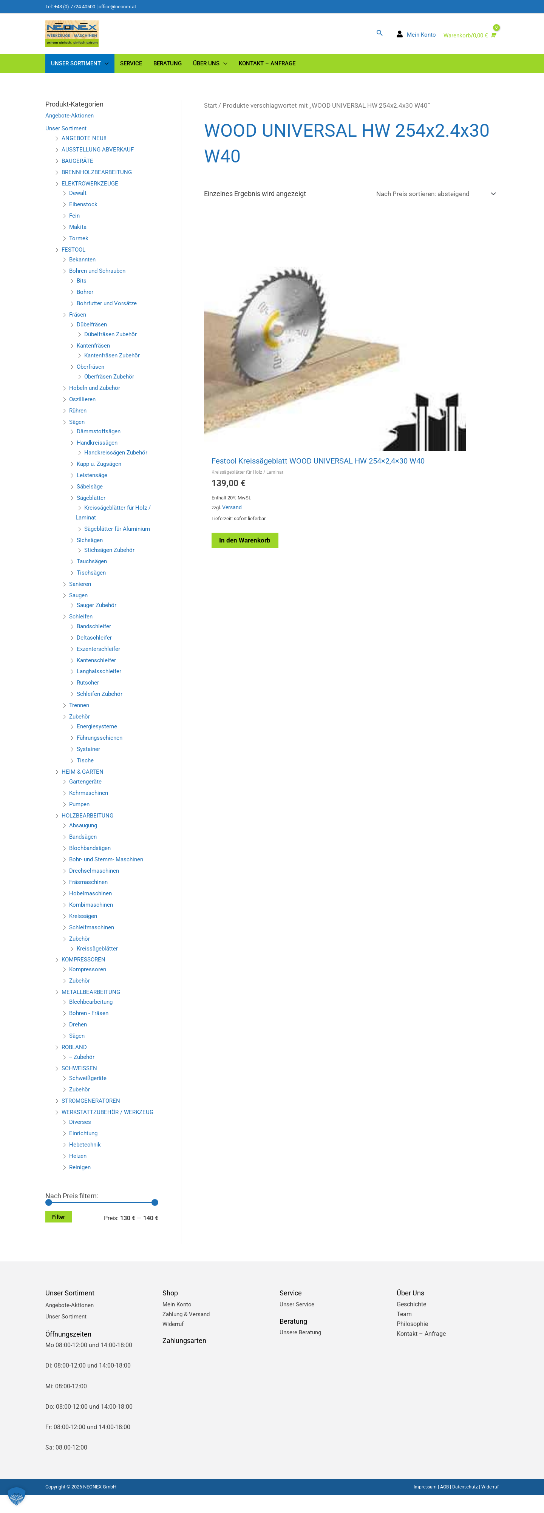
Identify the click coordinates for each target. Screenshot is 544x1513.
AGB (441, 1505)
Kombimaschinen (92, 912)
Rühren (78, 418)
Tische (85, 768)
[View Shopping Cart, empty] (468, 40)
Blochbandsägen (91, 856)
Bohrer (85, 300)
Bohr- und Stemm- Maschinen (108, 867)
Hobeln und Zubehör (96, 395)
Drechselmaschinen (95, 878)
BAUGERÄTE (78, 168)
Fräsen (78, 322)
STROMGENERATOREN (93, 1109)
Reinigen (80, 1184)
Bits (82, 288)
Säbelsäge (91, 494)
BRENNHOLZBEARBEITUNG (99, 180)
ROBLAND (75, 1055)
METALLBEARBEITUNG (93, 1000)
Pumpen (80, 812)
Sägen (77, 429)
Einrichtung (84, 1150)
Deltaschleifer (95, 645)
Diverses (80, 1140)
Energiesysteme (98, 734)
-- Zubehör (82, 1065)
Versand (234, 386)
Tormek (79, 246)
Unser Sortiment (66, 136)
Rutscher (88, 690)
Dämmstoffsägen (100, 439)
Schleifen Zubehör (101, 702)
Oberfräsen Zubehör (111, 384)
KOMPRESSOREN (85, 967)
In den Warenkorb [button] (251, 420)
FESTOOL (75, 257)
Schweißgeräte (89, 1086)
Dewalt (78, 201)
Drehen (78, 1032)
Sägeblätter (92, 506)
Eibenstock (83, 212)
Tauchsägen (93, 569)
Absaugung (84, 833)
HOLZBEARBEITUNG (89, 823)
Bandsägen (84, 844)
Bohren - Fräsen (90, 1021)
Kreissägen (84, 923)
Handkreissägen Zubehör (117, 460)
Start (211, 113)
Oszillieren (83, 407)
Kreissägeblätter (98, 956)
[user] (416, 39)
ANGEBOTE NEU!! (85, 146)
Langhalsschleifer (100, 679)
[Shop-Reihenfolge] (431, 202)
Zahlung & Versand (187, 1331)
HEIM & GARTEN (83, 780)
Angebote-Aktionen (70, 123)
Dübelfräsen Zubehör (112, 342)
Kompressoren (88, 977)
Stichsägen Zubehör (111, 558)
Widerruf (173, 1341)
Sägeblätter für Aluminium (119, 537)
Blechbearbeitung (92, 1010)
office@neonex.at (124, 6)
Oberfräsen (91, 375)
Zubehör (80, 724)
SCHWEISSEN (80, 1076)
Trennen (80, 713)
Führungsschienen (101, 746)
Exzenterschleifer (99, 656)
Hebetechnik (85, 1162)
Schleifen (81, 624)
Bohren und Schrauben (99, 279)
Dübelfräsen (93, 332)
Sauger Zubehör (98, 613)
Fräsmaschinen (89, 890)
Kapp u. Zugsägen (101, 472)
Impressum (421, 1505)
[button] (379, 36)
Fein (74, 223)
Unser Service (297, 1322)
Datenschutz (463, 1505)
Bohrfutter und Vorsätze (108, 311)
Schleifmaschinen (93, 935)
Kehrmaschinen (90, 801)
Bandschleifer (95, 634)
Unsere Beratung (301, 1350)
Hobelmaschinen (91, 901)
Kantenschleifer (97, 668)
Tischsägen (92, 580)
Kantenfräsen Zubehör (114, 363)
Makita (78, 235)
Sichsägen (91, 548)
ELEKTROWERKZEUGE (92, 191)
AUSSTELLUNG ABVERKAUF (100, 157)
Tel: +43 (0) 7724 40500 (72, 6)
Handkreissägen (98, 450)
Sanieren (81, 592)
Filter (58, 1235)
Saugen (79, 603)
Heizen (78, 1173)
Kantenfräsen (95, 353)
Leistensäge (93, 483)
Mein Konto (177, 1322)
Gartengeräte (86, 789)
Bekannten (83, 267)
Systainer (89, 757)
